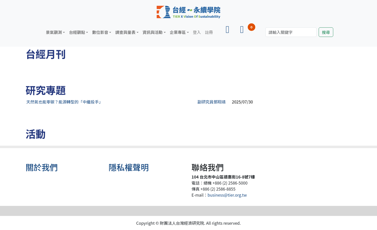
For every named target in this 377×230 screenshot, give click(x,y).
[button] (55, 32)
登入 (197, 32)
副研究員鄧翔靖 (211, 102)
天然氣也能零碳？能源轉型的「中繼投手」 (64, 102)
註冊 (209, 32)
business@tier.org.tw (227, 195)
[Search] (291, 32)
